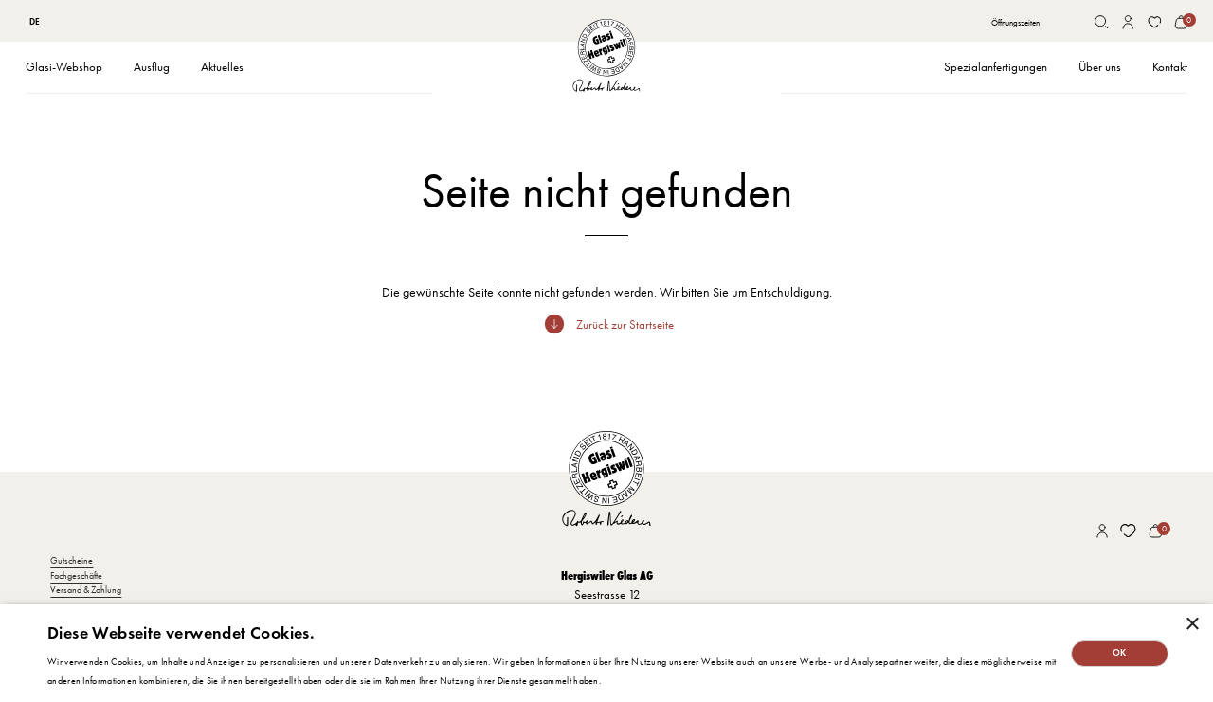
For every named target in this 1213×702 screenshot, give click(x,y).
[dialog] (606, 653)
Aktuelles (222, 67)
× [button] (1192, 625)
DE (34, 21)
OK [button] (1120, 652)
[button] (64, 68)
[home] (606, 55)
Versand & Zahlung (85, 590)
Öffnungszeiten (1015, 22)
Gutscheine (71, 560)
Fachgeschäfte (76, 575)
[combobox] (35, 22)
